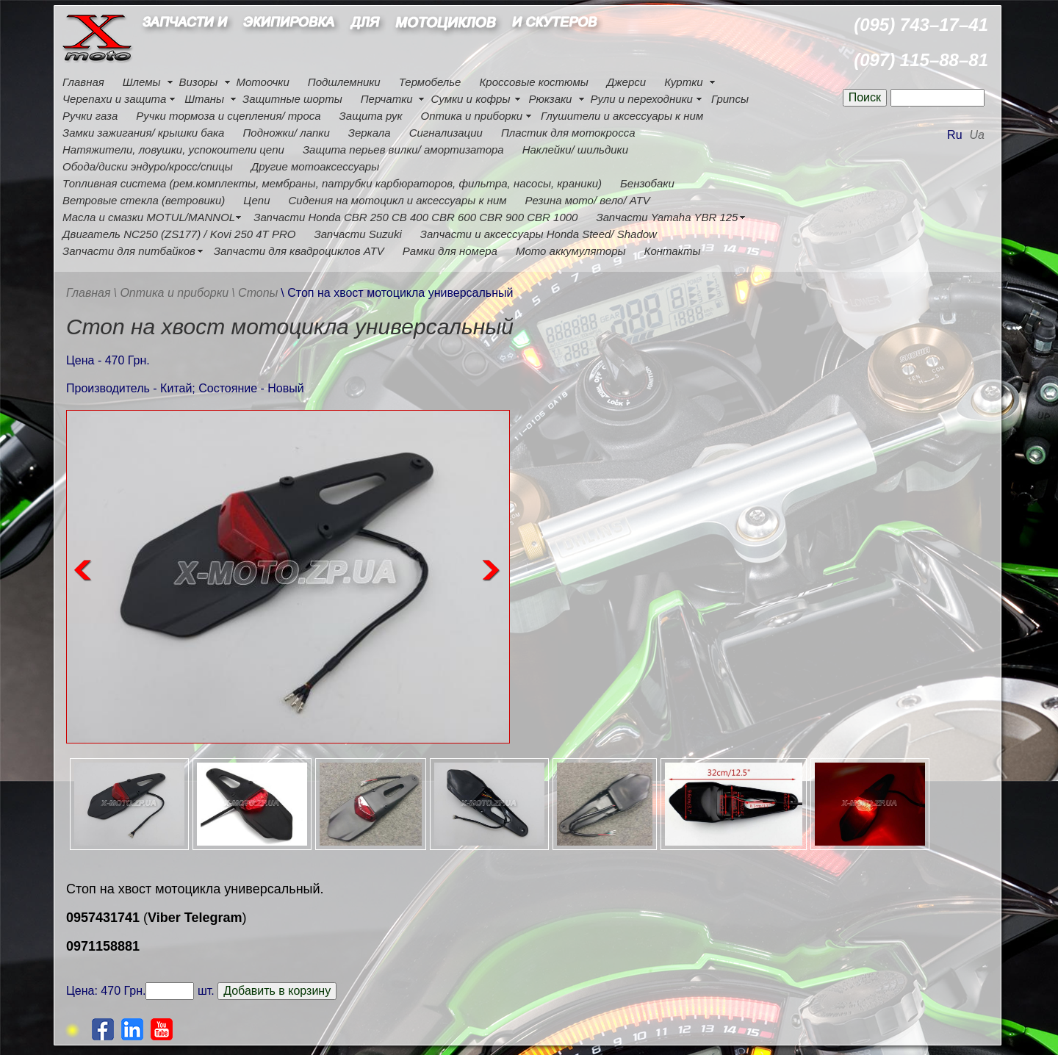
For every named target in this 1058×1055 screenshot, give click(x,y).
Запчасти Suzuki (357, 234)
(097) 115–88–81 (921, 60)
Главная (83, 82)
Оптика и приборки (472, 115)
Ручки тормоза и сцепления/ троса (228, 115)
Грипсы (730, 99)
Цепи (256, 200)
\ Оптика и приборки (171, 293)
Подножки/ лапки (285, 132)
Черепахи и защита (114, 99)
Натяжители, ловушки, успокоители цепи (173, 149)
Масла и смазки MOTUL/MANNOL (148, 217)
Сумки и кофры (471, 99)
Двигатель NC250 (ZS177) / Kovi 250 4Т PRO (178, 234)
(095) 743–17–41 (921, 25)
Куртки (683, 82)
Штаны (204, 99)
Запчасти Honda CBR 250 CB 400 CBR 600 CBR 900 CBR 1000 (415, 217)
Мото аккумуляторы (571, 251)
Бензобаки (647, 183)
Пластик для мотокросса (568, 132)
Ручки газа (90, 115)
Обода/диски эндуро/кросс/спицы (147, 166)
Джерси (626, 82)
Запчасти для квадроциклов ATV (299, 251)
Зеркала (369, 132)
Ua (977, 135)
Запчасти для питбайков (128, 251)
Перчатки (387, 99)
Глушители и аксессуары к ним (622, 115)
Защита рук (371, 115)
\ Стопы (254, 293)
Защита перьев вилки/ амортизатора (403, 149)
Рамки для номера (450, 251)
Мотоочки (262, 82)
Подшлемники (344, 82)
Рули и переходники (641, 99)
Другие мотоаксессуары (315, 166)
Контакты (672, 251)
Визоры (198, 82)
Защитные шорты (292, 99)
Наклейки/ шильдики (575, 149)
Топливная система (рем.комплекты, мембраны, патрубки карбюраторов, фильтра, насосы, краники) (332, 183)
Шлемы (142, 82)
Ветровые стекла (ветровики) (143, 200)
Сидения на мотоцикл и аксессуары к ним (398, 200)
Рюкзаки (550, 99)
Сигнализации (446, 132)
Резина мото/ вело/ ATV (587, 200)
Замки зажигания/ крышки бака (143, 132)
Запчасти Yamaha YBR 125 (667, 217)
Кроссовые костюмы (533, 82)
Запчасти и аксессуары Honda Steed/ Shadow (538, 234)
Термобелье (430, 82)
